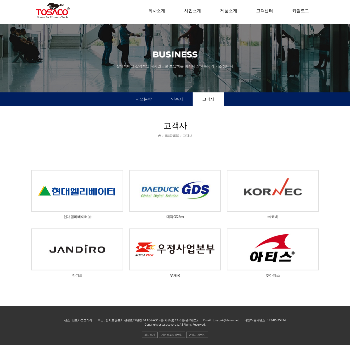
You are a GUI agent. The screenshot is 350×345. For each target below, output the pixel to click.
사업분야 (144, 99)
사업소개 (192, 10)
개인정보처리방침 (171, 334)
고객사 (208, 99)
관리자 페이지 (197, 334)
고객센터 (264, 10)
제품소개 (228, 10)
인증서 (177, 99)
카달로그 (300, 10)
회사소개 (156, 10)
